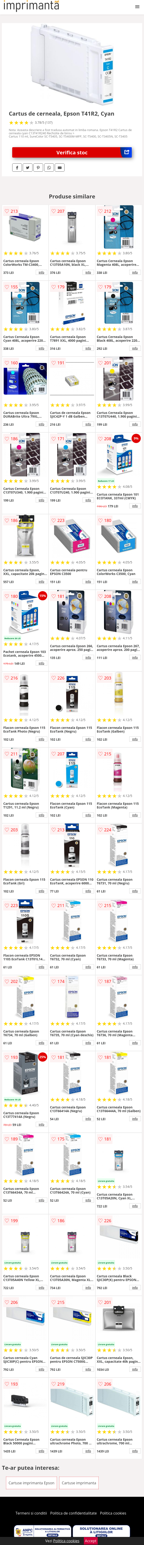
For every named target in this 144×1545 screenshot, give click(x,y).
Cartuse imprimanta (79, 1482)
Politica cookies (113, 1513)
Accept (91, 1540)
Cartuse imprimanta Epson (31, 1482)
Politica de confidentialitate (73, 1513)
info (41, 272)
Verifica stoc (94, 152)
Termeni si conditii (31, 1513)
